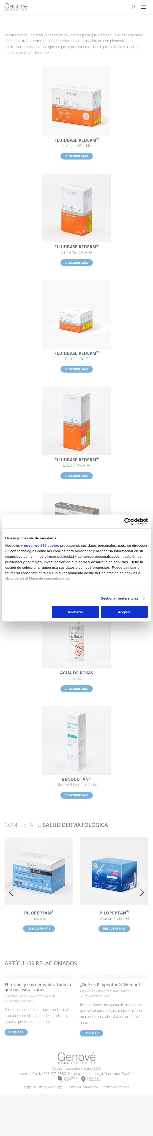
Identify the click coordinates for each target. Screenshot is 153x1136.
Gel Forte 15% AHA (76, 250)
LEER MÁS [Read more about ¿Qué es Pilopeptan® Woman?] (91, 1033)
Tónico (76, 676)
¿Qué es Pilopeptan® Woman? (110, 984)
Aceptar (124, 612)
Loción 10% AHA (76, 463)
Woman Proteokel (114, 916)
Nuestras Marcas (43, 996)
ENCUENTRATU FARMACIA (91, 1117)
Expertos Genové (17, 996)
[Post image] (39, 871)
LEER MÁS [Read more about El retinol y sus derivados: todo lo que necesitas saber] (16, 1032)
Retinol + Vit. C (76, 356)
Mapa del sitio (34, 1124)
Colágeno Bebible (76, 143)
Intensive (39, 916)
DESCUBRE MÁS (76, 156)
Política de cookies (115, 1124)
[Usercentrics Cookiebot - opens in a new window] (128, 521)
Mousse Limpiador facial (76, 782)
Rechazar (75, 612)
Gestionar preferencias (120, 598)
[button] (11, 892)
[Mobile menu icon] (143, 6)
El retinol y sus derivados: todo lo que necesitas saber (38, 987)
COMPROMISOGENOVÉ (67, 1117)
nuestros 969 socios (41, 545)
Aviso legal (55, 1124)
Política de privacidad (82, 1124)
